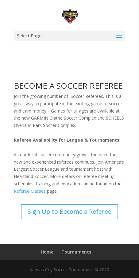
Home (47, 252)
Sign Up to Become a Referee (69, 211)
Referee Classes (30, 191)
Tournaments (76, 252)
